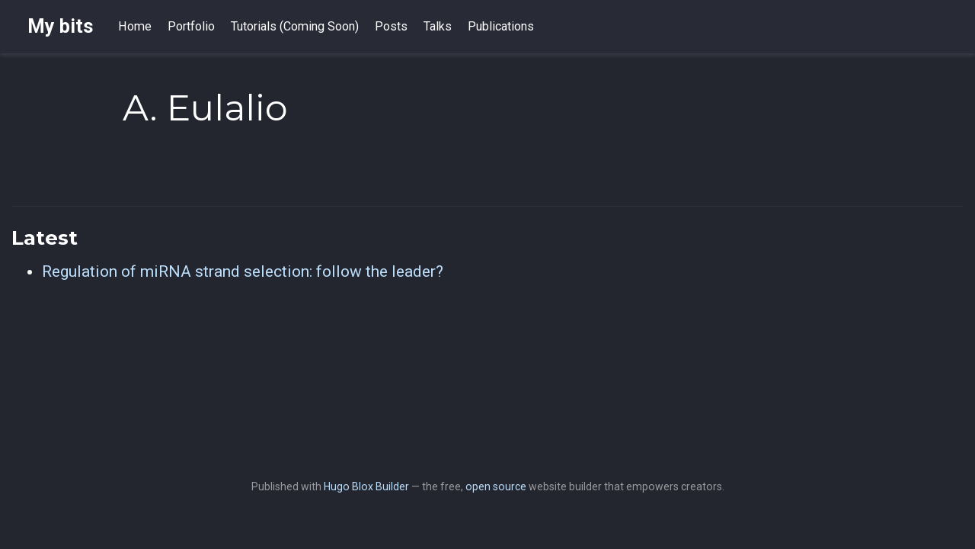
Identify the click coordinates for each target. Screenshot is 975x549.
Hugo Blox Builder (366, 486)
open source (495, 486)
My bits (60, 26)
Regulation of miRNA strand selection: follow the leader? (242, 271)
